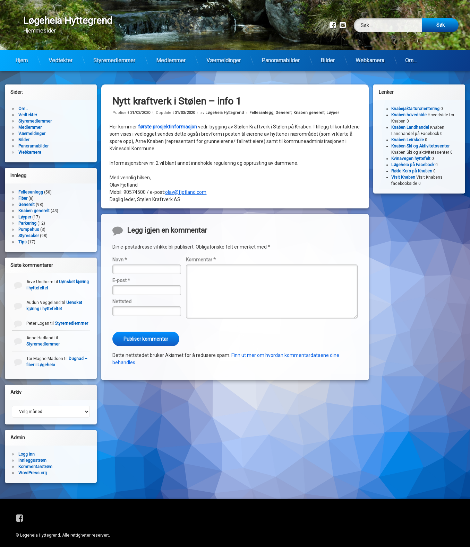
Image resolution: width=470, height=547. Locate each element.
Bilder (328, 60)
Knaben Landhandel (410, 122)
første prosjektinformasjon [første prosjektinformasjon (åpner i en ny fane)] (167, 121)
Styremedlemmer (114, 60)
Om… (411, 60)
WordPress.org (32, 467)
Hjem (21, 60)
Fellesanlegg (261, 107)
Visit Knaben (403, 172)
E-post (121, 275)
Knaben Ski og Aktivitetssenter (420, 140)
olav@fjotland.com (185, 187)
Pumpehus (28, 224)
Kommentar (201, 254)
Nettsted (121, 296)
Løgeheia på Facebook (412, 159)
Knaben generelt (308, 107)
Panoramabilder (281, 60)
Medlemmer (171, 60)
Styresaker (28, 230)
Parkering (27, 218)
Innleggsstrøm (32, 455)
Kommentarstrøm (35, 461)
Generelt (283, 107)
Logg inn (26, 449)
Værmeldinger (223, 60)
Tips (22, 236)
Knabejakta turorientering (415, 103)
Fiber (22, 193)
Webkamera (370, 60)
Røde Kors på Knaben (411, 165)
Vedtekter (60, 60)
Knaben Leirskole (407, 134)
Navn (119, 254)
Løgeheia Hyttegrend (224, 107)
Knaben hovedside (409, 109)
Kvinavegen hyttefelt (410, 153)
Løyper (332, 107)
